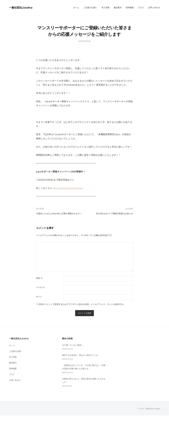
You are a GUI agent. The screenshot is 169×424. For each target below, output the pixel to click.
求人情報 (105, 7)
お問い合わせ (154, 7)
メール (40, 291)
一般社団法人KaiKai (22, 7)
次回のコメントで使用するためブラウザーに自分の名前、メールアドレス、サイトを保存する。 (81, 308)
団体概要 (130, 7)
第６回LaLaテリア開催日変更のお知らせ (112, 213)
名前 (39, 282)
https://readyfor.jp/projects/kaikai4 (70, 188)
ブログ (141, 7)
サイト (39, 301)
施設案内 (118, 7)
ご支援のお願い (90, 7)
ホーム (76, 7)
